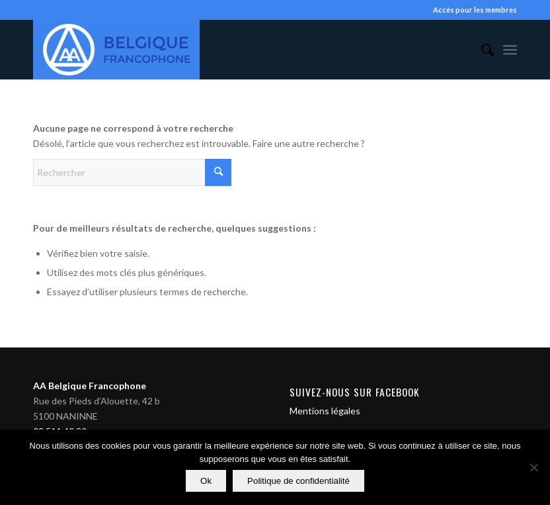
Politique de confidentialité (298, 481)
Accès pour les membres (475, 9)
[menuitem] (481, 49)
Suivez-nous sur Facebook (355, 392)
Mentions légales (325, 410)
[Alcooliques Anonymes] (116, 49)
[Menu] (510, 50)
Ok (206, 481)
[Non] (533, 467)
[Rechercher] (481, 49)
